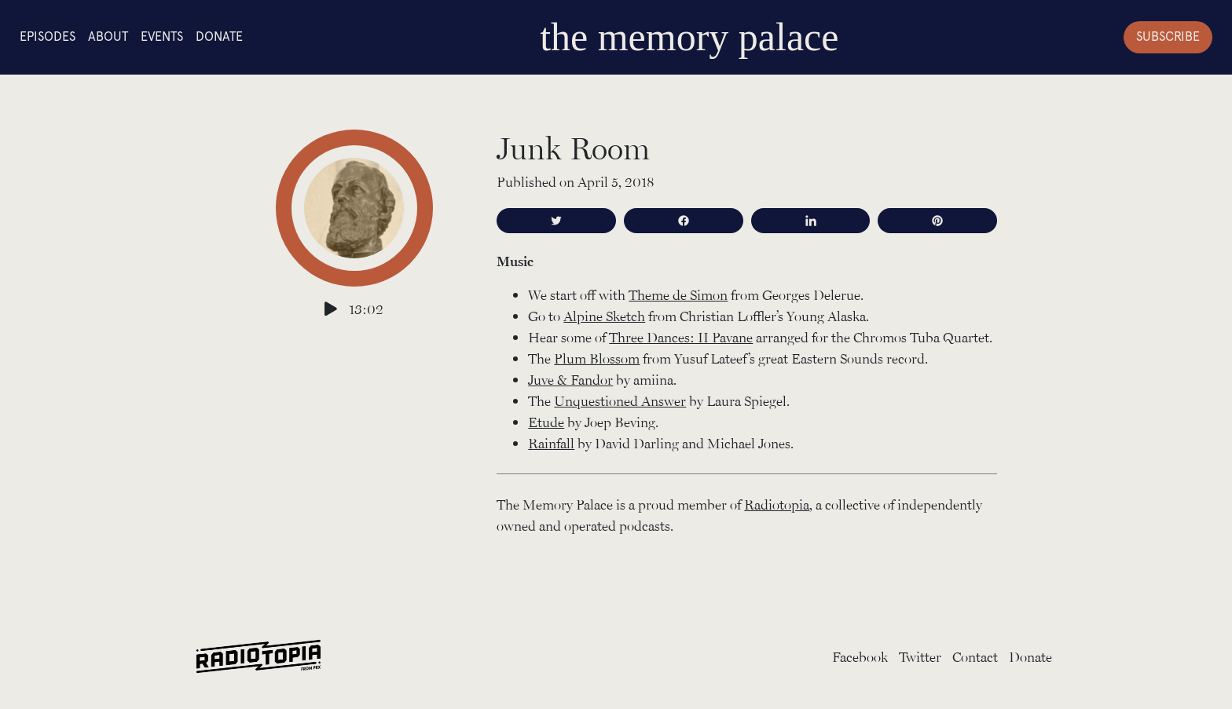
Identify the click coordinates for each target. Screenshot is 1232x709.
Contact (975, 656)
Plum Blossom (597, 358)
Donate (219, 36)
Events (162, 36)
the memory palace (689, 37)
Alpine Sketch (604, 315)
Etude (546, 421)
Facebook (860, 656)
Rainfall (551, 442)
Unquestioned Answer (620, 400)
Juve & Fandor (570, 379)
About (108, 36)
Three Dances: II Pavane (681, 336)
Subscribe (1168, 36)
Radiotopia (776, 504)
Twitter (920, 656)
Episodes (47, 36)
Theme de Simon (678, 294)
